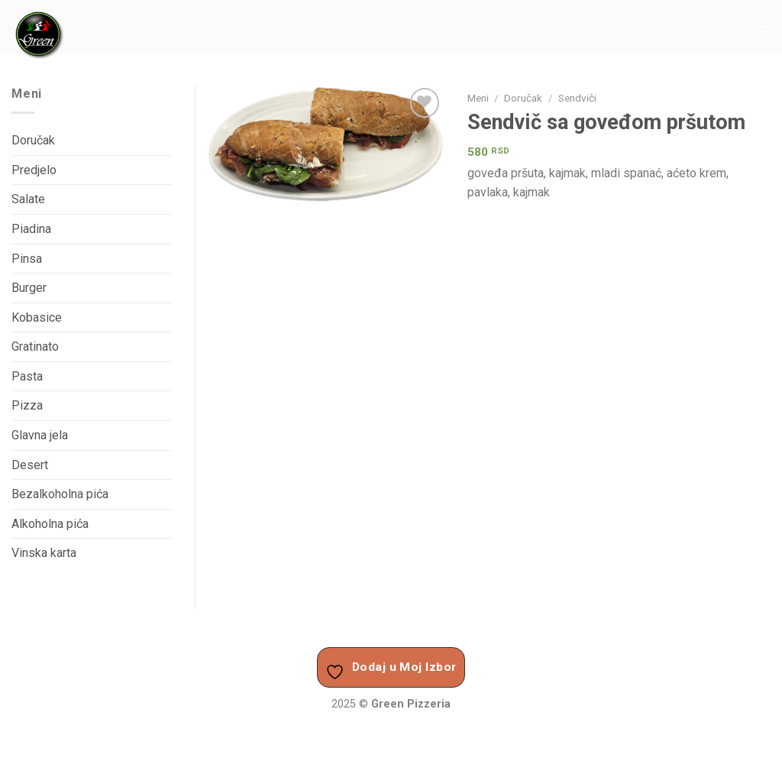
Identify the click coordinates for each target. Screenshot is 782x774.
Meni (478, 98)
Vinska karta (43, 553)
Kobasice (36, 317)
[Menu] (761, 26)
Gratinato (35, 346)
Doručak (523, 98)
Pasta (27, 376)
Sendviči (577, 98)
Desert (29, 465)
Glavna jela (39, 435)
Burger (29, 287)
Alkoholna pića (50, 524)
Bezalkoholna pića (59, 494)
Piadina (31, 229)
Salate (28, 199)
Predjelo (34, 170)
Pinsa (26, 258)
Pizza (27, 405)
